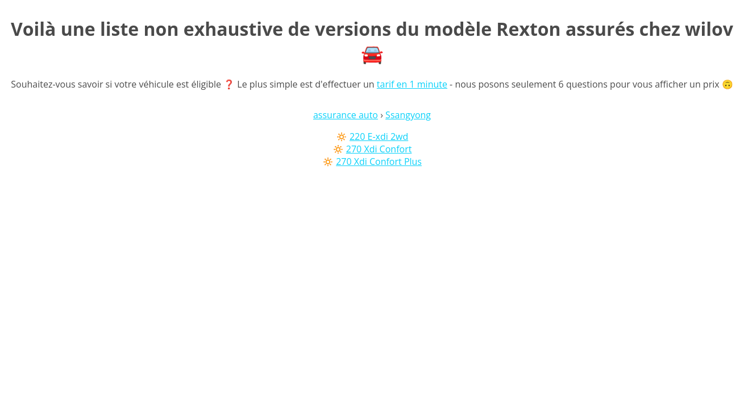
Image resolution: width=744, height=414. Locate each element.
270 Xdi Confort (379, 149)
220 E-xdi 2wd (379, 136)
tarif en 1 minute (412, 84)
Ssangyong (408, 115)
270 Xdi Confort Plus (379, 161)
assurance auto (345, 115)
